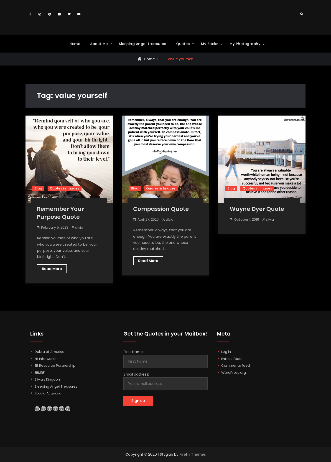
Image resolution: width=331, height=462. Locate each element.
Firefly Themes (192, 454)
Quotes (183, 43)
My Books (209, 43)
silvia (79, 227)
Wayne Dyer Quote (257, 209)
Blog (38, 188)
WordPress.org (233, 372)
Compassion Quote (161, 209)
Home (74, 43)
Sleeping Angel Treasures (142, 43)
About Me (99, 43)
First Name (133, 351)
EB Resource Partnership (55, 365)
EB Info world (45, 358)
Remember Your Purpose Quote (60, 213)
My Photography (244, 43)
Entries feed (231, 358)
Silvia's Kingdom (48, 379)
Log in (226, 351)
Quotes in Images (64, 188)
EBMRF (40, 372)
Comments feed (235, 365)
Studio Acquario (48, 393)
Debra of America (49, 351)
